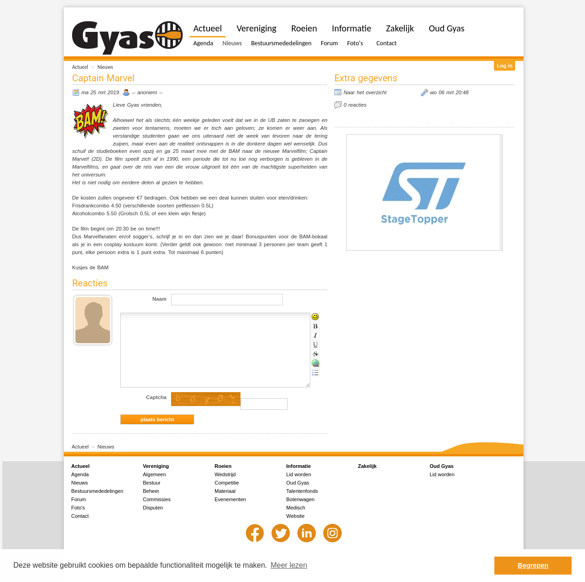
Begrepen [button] (533, 565)
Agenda (203, 43)
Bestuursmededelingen (281, 43)
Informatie (351, 28)
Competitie (227, 482)
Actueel (80, 67)
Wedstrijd (225, 474)
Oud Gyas (446, 28)
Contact (386, 43)
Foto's (355, 43)
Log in (504, 65)
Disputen (153, 507)
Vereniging (257, 28)
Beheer (151, 491)
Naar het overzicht (365, 92)
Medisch (295, 507)
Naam (159, 299)
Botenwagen (300, 499)
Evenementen (230, 499)
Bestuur (151, 482)
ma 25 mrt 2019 (100, 92)
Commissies (157, 499)
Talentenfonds (302, 491)
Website (295, 516)
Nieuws (105, 67)
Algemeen (154, 474)
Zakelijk (400, 28)
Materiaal (225, 491)
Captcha (156, 397)
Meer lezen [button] (289, 565)
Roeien (304, 28)
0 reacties (355, 105)
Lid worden (298, 474)
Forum (329, 43)
